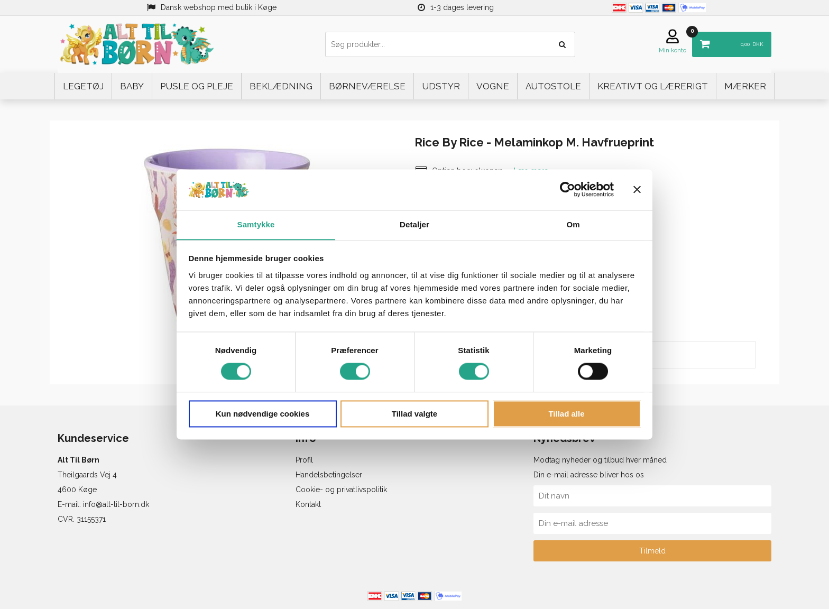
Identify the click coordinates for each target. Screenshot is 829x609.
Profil (304, 460)
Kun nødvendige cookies (263, 414)
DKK (727, 40)
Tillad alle (566, 414)
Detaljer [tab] (414, 224)
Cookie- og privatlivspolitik (341, 489)
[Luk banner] (637, 189)
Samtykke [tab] (256, 224)
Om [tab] (572, 224)
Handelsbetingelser (329, 474)
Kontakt (308, 504)
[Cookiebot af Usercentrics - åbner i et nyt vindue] (567, 189)
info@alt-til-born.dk (116, 504)
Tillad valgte (414, 414)
